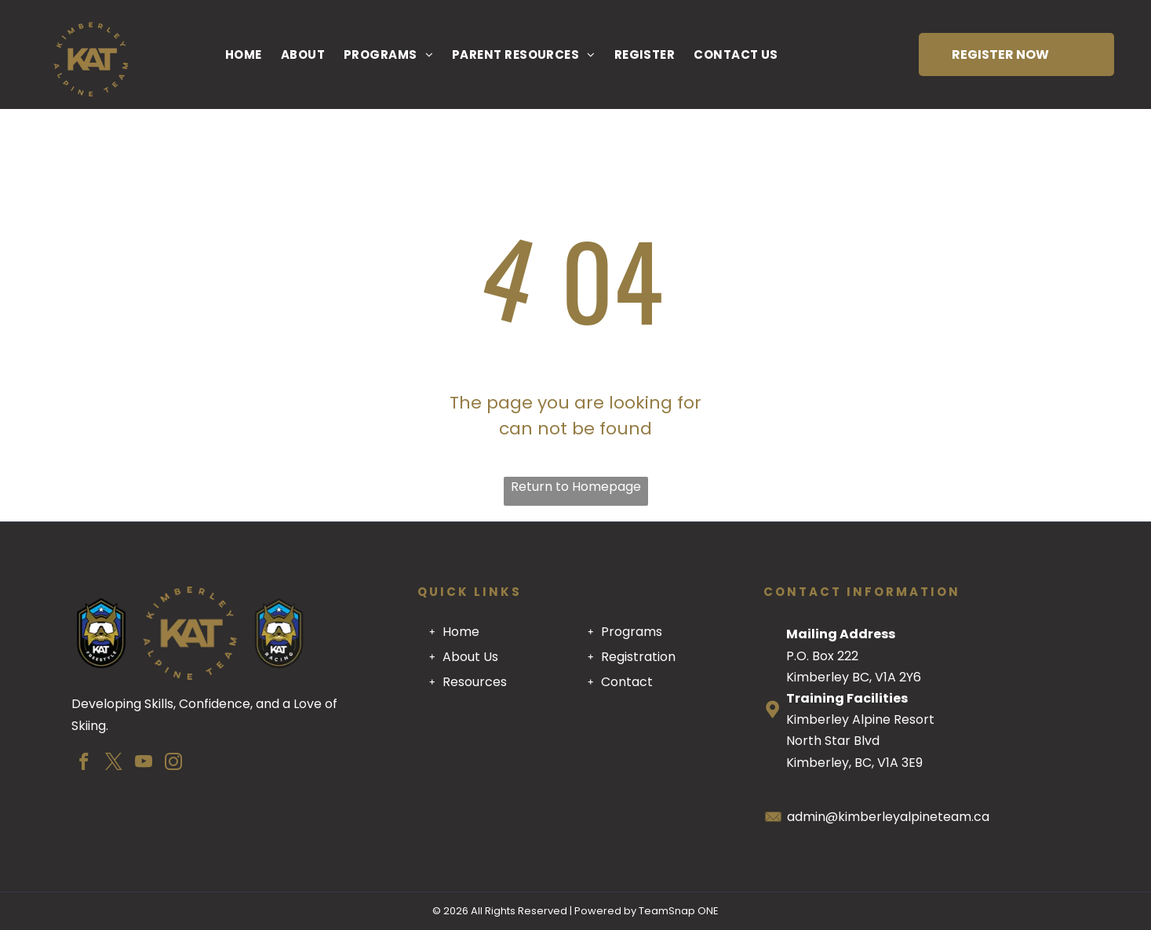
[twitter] (114, 764)
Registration (638, 657)
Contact (627, 682)
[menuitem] (243, 54)
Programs (631, 632)
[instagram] (174, 764)
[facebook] (84, 764)
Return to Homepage (576, 487)
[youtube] (144, 764)
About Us (470, 657)
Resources (475, 682)
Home (461, 632)
